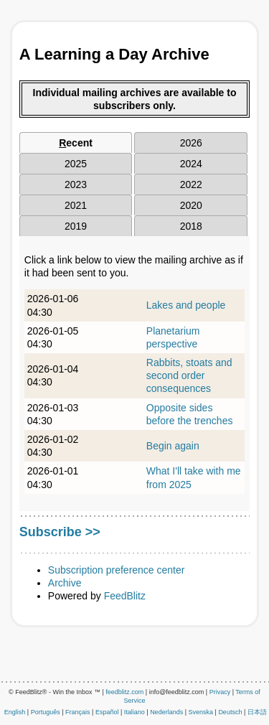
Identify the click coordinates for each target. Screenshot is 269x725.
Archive (65, 583)
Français (77, 712)
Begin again (172, 446)
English (15, 712)
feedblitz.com (124, 692)
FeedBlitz (125, 596)
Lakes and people (186, 305)
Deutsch (230, 712)
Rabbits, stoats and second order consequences (189, 375)
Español (107, 712)
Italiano (134, 712)
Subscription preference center (116, 570)
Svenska (201, 712)
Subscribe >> (59, 532)
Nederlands (166, 712)
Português (45, 712)
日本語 (257, 712)
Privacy (220, 692)
